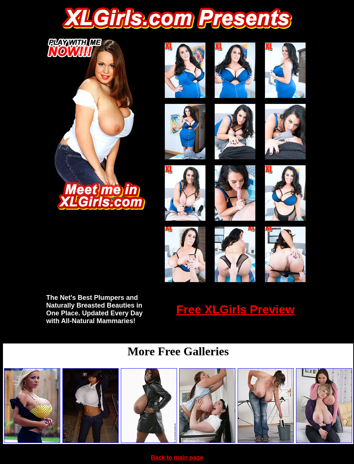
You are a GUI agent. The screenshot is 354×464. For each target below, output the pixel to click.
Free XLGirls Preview (235, 309)
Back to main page (177, 457)
